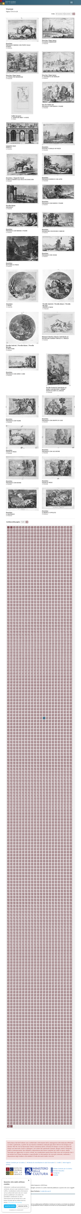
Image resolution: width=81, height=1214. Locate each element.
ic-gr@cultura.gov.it (45, 1191)
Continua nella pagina (13, 522)
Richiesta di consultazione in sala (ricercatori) (41, 1162)
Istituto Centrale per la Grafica (15, 1162)
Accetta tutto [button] (10, 1206)
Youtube (54, 1175)
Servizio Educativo (57, 1171)
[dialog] (16, 1195)
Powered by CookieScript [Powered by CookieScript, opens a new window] (16, 1210)
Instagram (55, 1173)
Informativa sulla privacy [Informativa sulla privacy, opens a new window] (15, 1202)
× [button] (28, 1180)
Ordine (53, 14)
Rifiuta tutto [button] (22, 1206)
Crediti (59, 1162)
